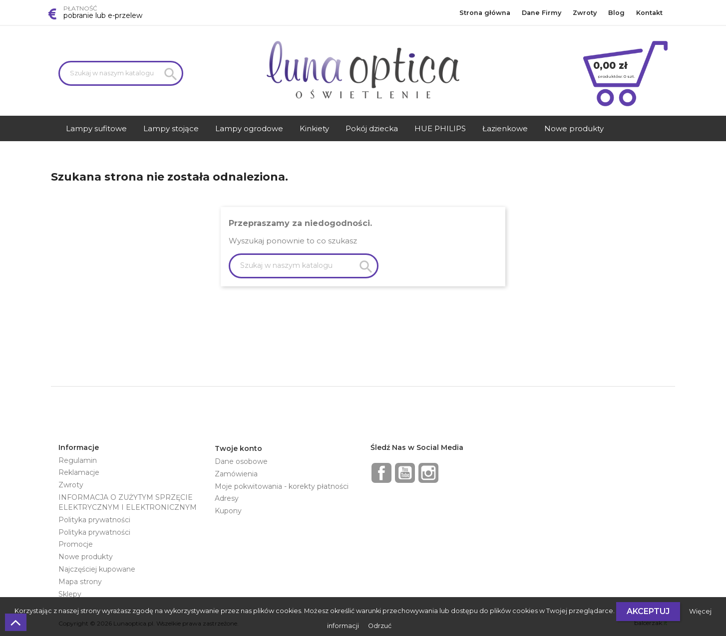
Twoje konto (238, 448)
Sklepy (69, 594)
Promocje (75, 544)
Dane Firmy (541, 12)
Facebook (381, 473)
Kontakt (649, 12)
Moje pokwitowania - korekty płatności (282, 486)
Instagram (428, 473)
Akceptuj (648, 611)
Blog (616, 12)
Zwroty (585, 12)
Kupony (228, 510)
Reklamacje (78, 472)
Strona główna (484, 12)
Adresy (227, 498)
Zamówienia (236, 473)
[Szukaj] (120, 73)
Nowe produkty (85, 556)
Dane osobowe (241, 461)
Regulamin (77, 460)
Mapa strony (80, 581)
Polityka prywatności (94, 519)
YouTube (405, 473)
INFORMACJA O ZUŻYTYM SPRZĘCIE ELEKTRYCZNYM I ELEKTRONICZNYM (127, 502)
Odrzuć (379, 626)
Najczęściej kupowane (96, 569)
